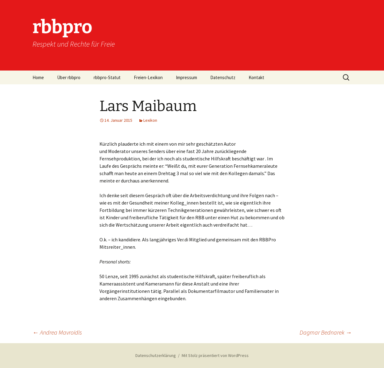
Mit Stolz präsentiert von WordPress (215, 355)
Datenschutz (222, 77)
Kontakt (256, 77)
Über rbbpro (68, 77)
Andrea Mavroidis (57, 332)
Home (38, 77)
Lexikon (150, 120)
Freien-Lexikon (148, 77)
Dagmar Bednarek (326, 332)
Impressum (186, 77)
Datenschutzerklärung (155, 355)
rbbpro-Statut (107, 77)
